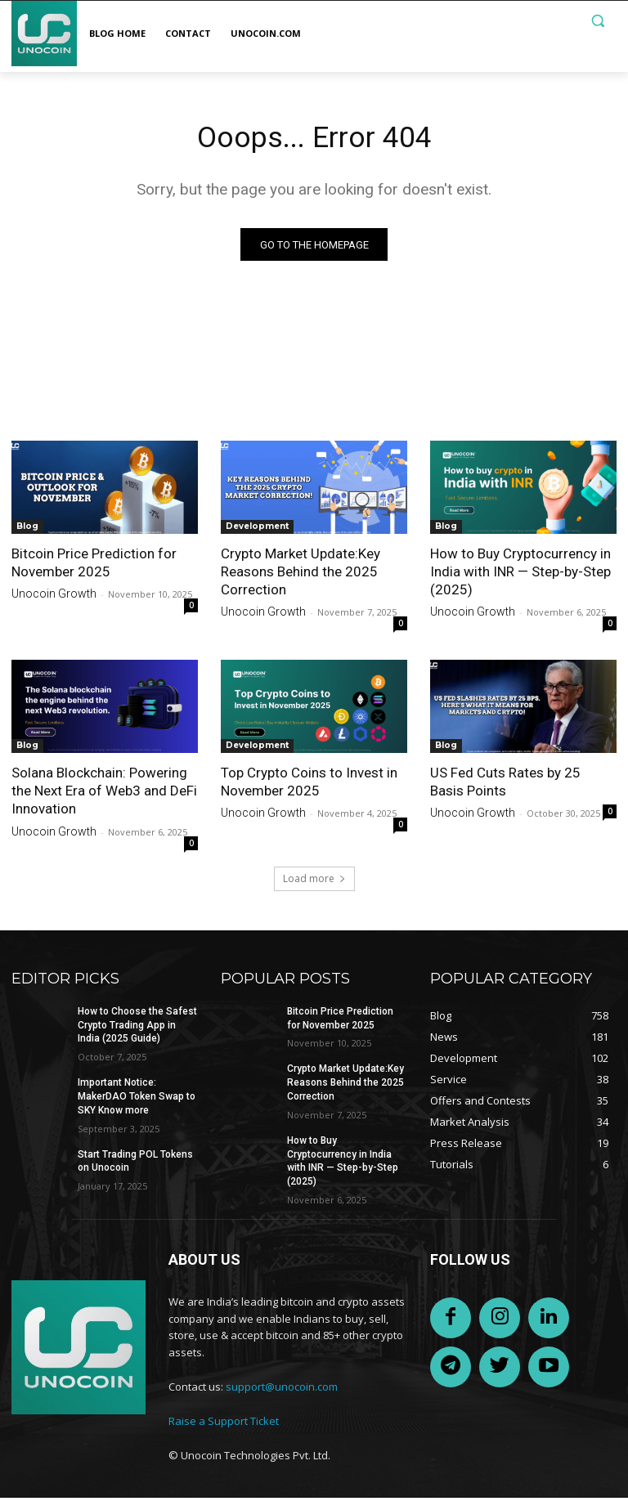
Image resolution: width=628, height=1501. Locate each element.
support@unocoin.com (282, 1389)
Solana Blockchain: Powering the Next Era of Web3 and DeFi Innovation (104, 794)
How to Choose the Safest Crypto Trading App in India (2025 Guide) (137, 1028)
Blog (27, 529)
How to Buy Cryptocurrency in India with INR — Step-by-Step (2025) (520, 575)
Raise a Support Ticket (223, 1424)
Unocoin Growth (53, 597)
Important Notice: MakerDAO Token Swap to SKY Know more (136, 1099)
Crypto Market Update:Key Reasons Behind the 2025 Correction (300, 575)
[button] (597, 21)
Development (257, 529)
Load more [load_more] (314, 882)
